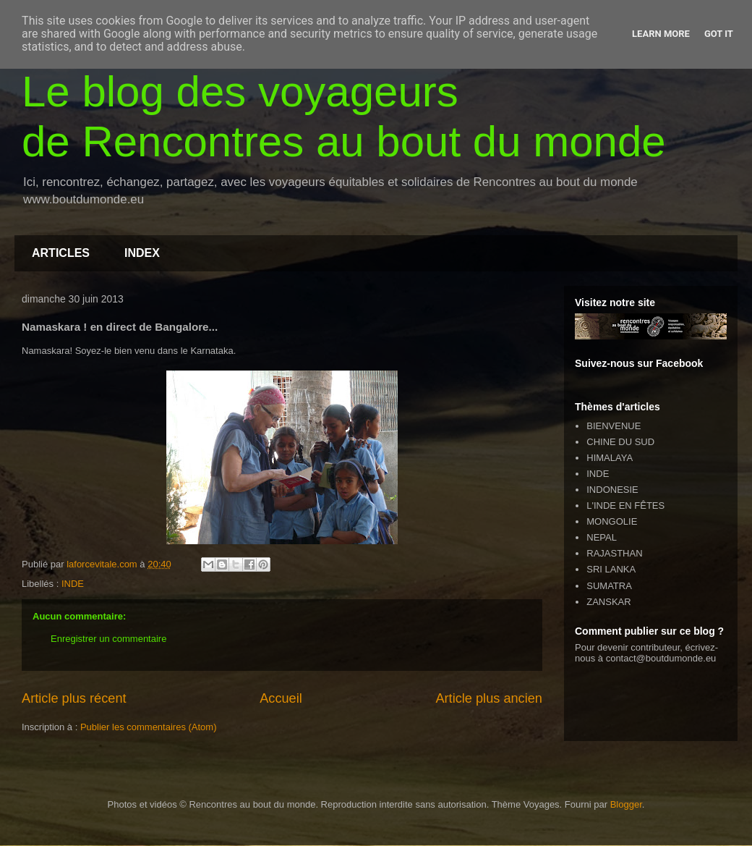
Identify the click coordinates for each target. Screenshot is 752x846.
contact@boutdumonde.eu (661, 658)
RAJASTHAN (614, 553)
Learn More (661, 33)
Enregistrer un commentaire (108, 638)
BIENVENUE (613, 425)
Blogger (626, 804)
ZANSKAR (608, 601)
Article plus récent (74, 698)
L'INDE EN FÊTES (625, 505)
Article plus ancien (488, 698)
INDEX (142, 253)
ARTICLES (61, 253)
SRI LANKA (611, 569)
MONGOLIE (611, 521)
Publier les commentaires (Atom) (148, 727)
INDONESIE (612, 489)
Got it (718, 33)
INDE (72, 583)
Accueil (281, 698)
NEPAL (601, 537)
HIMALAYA (609, 457)
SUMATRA (609, 585)
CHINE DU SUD (620, 441)
